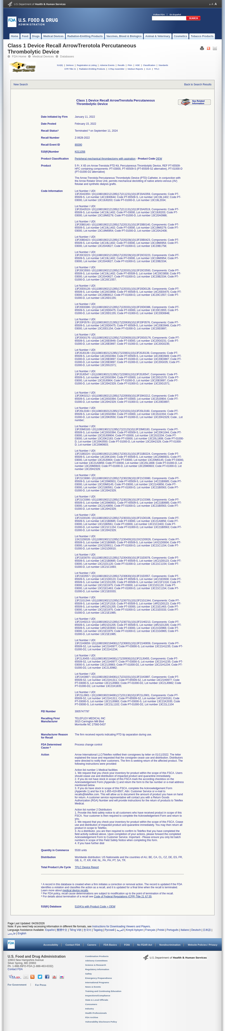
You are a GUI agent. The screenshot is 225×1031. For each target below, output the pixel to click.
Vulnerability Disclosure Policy (101, 1022)
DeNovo (70, 65)
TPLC (156, 69)
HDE (137, 65)
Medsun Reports (135, 69)
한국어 (87, 929)
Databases (67, 56)
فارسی (12, 933)
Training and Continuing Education (103, 991)
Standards (163, 65)
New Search (21, 84)
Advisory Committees (96, 960)
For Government (17, 984)
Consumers (91, 1004)
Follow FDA (159, 14)
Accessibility (50, 944)
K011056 (80, 151)
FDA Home (19, 56)
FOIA (127, 944)
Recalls (121, 65)
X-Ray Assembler (116, 69)
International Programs (97, 982)
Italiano (185, 929)
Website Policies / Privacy (202, 944)
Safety (88, 973)
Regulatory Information (97, 969)
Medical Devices (43, 56)
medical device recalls (75, 890)
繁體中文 (62, 929)
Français (150, 929)
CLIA (148, 69)
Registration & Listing (87, 65)
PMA (130, 65)
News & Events (93, 987)
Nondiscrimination (170, 944)
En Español (175, 14)
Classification (149, 65)
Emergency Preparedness (98, 978)
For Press (40, 985)
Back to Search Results (197, 84)
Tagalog (98, 929)
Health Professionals (96, 1013)
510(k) (60, 65)
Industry (89, 1008)
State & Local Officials (96, 1000)
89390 (78, 144)
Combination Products (97, 956)
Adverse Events (107, 65)
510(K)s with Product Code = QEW (95, 906)
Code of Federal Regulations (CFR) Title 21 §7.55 (123, 896)
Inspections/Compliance (97, 995)
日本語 (207, 929)
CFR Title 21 (70, 69)
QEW (159, 158)
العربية (120, 929)
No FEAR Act (144, 944)
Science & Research (95, 965)
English (22, 933)
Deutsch (196, 929)
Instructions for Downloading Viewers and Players (121, 926)
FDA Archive (91, 1017)
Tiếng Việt (75, 929)
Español (50, 929)
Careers (91, 944)
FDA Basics (110, 944)
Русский (109, 929)
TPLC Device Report (87, 867)
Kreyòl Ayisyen (134, 929)
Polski (161, 929)
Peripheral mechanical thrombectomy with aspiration (105, 158)
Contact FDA (72, 944)
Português (172, 929)
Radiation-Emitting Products (92, 69)
